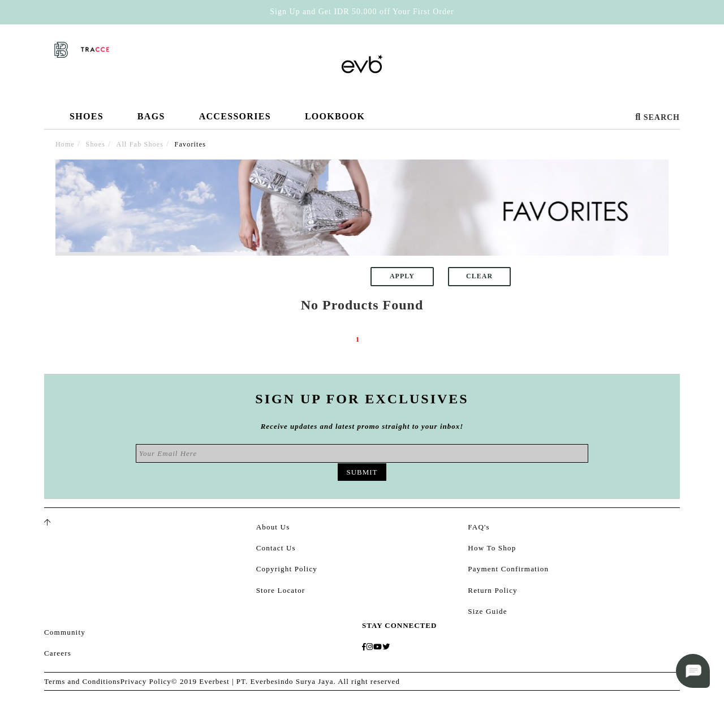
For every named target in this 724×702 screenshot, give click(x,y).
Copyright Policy (286, 569)
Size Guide (487, 611)
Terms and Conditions (82, 681)
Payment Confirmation (508, 569)
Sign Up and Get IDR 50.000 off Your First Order (362, 11)
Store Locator (280, 590)
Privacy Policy (145, 681)
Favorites (190, 144)
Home (65, 144)
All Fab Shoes (140, 144)
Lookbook (335, 116)
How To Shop (492, 548)
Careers (57, 653)
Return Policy (492, 590)
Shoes (87, 120)
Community (64, 632)
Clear (479, 276)
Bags (151, 120)
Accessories (235, 120)
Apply (402, 276)
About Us (273, 527)
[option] (362, 208)
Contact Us (276, 548)
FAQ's (478, 527)
